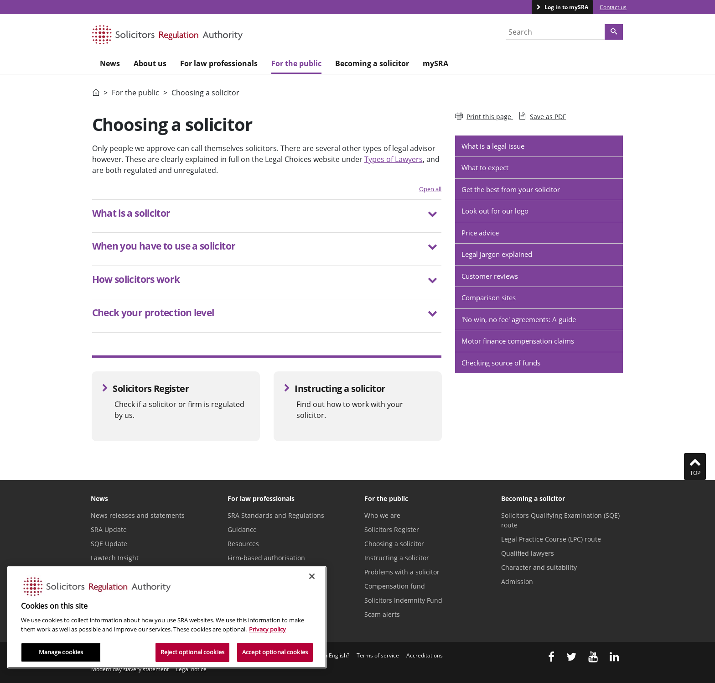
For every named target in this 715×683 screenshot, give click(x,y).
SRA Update (109, 529)
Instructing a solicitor (396, 557)
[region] (166, 617)
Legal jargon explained (496, 254)
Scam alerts (382, 614)
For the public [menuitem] (296, 63)
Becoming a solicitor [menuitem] (372, 63)
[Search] (614, 32)
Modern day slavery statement (130, 669)
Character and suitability (539, 567)
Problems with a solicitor (402, 572)
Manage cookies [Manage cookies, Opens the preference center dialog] (61, 652)
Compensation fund (394, 586)
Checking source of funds (500, 362)
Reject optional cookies (192, 652)
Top (695, 466)
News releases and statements (138, 515)
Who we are (382, 515)
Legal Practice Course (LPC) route (551, 539)
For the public (135, 93)
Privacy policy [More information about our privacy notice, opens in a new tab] (267, 629)
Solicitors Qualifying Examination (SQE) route (560, 520)
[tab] (267, 216)
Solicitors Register (391, 529)
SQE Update (109, 543)
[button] (267, 214)
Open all (430, 189)
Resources (243, 543)
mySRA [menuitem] (435, 63)
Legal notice (191, 669)
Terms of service (378, 655)
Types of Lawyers (393, 159)
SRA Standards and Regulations (276, 515)
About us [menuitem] (150, 63)
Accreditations (424, 655)
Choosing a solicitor (394, 543)
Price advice (480, 232)
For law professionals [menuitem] (219, 63)
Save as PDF (542, 116)
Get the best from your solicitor (510, 189)
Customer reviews (489, 276)
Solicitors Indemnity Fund (403, 600)
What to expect (484, 167)
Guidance (242, 529)
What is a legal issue (492, 146)
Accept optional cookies (275, 652)
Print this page (484, 116)
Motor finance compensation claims (517, 340)
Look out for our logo (494, 210)
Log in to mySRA (565, 7)
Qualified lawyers (527, 553)
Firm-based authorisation (266, 557)
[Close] (312, 576)
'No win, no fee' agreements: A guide (518, 319)
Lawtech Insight (115, 557)
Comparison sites (488, 297)
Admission (517, 581)
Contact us (613, 7)
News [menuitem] (110, 63)
